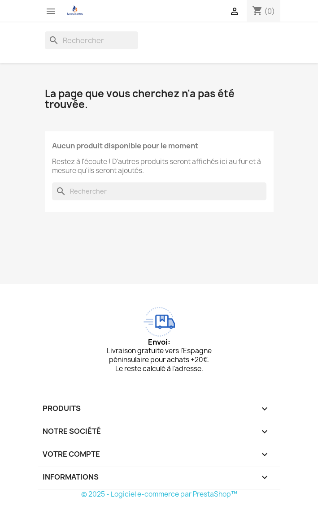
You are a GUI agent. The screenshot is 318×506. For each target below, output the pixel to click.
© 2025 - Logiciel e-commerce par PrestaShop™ (159, 494)
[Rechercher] (91, 40)
